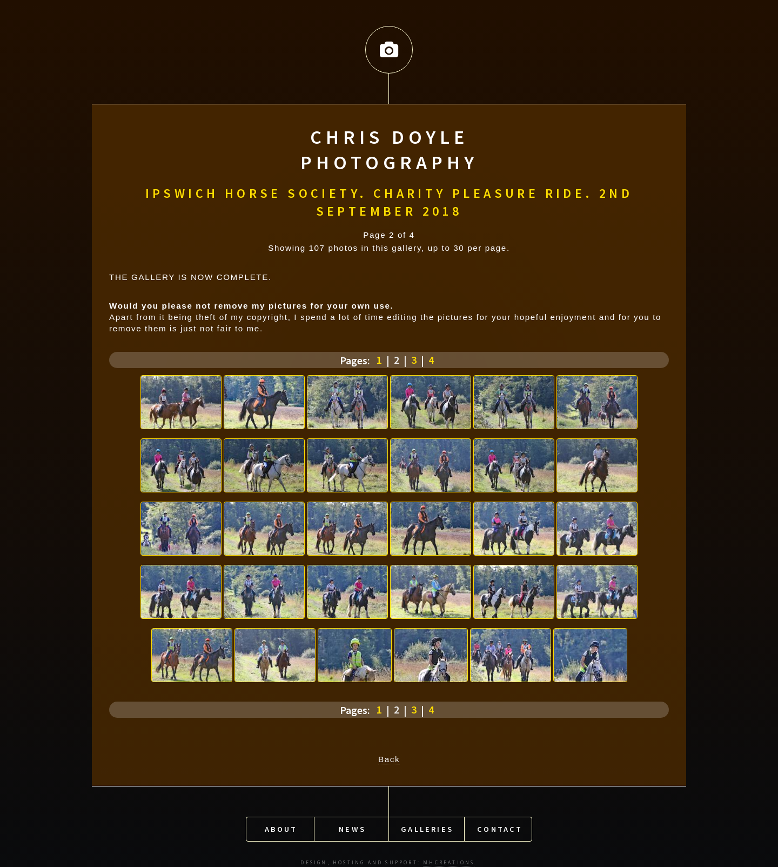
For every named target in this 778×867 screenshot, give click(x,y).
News (352, 825)
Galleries (427, 825)
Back (389, 757)
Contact (499, 825)
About (281, 825)
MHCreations (448, 858)
